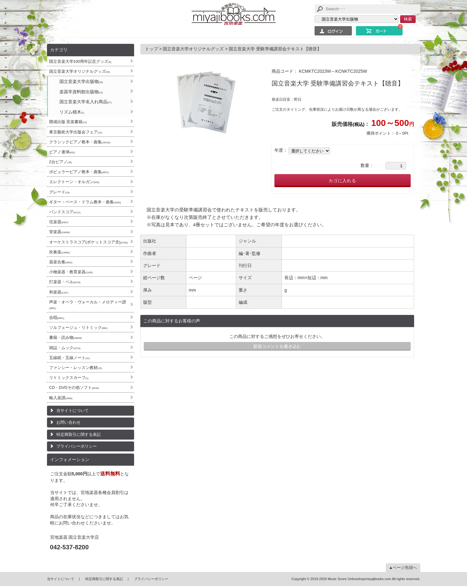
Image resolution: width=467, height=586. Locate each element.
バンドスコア (65, 212)
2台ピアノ (60, 161)
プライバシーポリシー (76, 446)
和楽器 (58, 292)
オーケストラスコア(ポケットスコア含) (88, 242)
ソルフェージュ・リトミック (78, 327)
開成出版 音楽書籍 (68, 121)
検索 (408, 19)
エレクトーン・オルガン (74, 181)
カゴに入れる (343, 180)
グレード (59, 192)
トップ (152, 48)
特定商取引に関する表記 (78, 434)
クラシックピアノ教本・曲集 (79, 142)
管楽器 (59, 231)
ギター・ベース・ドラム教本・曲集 (85, 202)
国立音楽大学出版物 (81, 81)
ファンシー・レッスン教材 (75, 367)
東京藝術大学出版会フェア (75, 132)
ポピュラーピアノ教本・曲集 (79, 171)
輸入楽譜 (60, 397)
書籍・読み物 (65, 337)
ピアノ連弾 (62, 152)
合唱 (56, 317)
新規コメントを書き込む (277, 346)
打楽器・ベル (65, 281)
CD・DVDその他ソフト (74, 387)
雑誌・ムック (65, 347)
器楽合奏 (60, 262)
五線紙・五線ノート (69, 357)
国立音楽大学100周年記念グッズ (80, 61)
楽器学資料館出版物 (81, 91)
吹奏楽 (59, 252)
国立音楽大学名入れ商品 (85, 101)
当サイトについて (72, 410)
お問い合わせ (68, 422)
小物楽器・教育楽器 (71, 272)
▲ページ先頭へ (403, 567)
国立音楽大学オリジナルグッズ (79, 71)
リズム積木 (71, 111)
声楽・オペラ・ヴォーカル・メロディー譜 (87, 305)
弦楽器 (58, 221)
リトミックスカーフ (69, 377)
